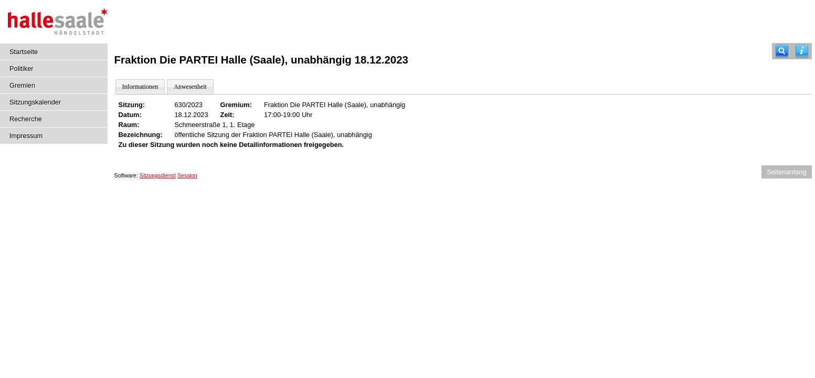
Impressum (26, 136)
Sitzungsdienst (158, 175)
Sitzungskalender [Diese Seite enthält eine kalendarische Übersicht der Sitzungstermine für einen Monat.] (35, 102)
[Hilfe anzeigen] (802, 51)
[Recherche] (782, 51)
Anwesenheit (190, 86)
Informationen (140, 86)
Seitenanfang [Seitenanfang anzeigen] (786, 172)
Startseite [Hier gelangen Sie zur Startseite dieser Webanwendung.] (23, 52)
